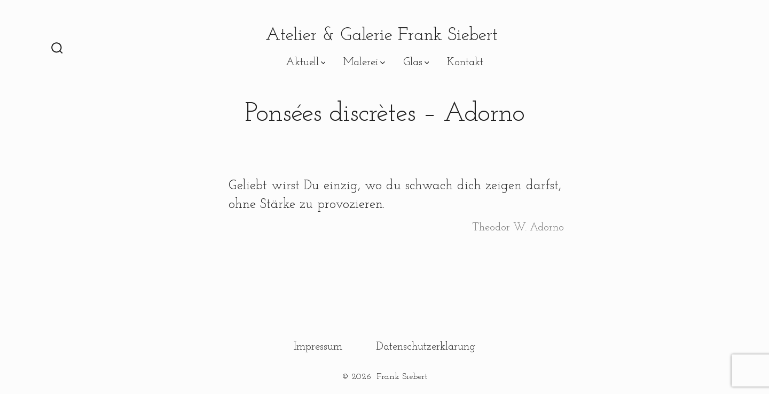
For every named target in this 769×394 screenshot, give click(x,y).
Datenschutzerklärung (425, 346)
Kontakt (465, 62)
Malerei (364, 62)
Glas (416, 62)
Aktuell (306, 62)
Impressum (318, 346)
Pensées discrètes (231, 62)
